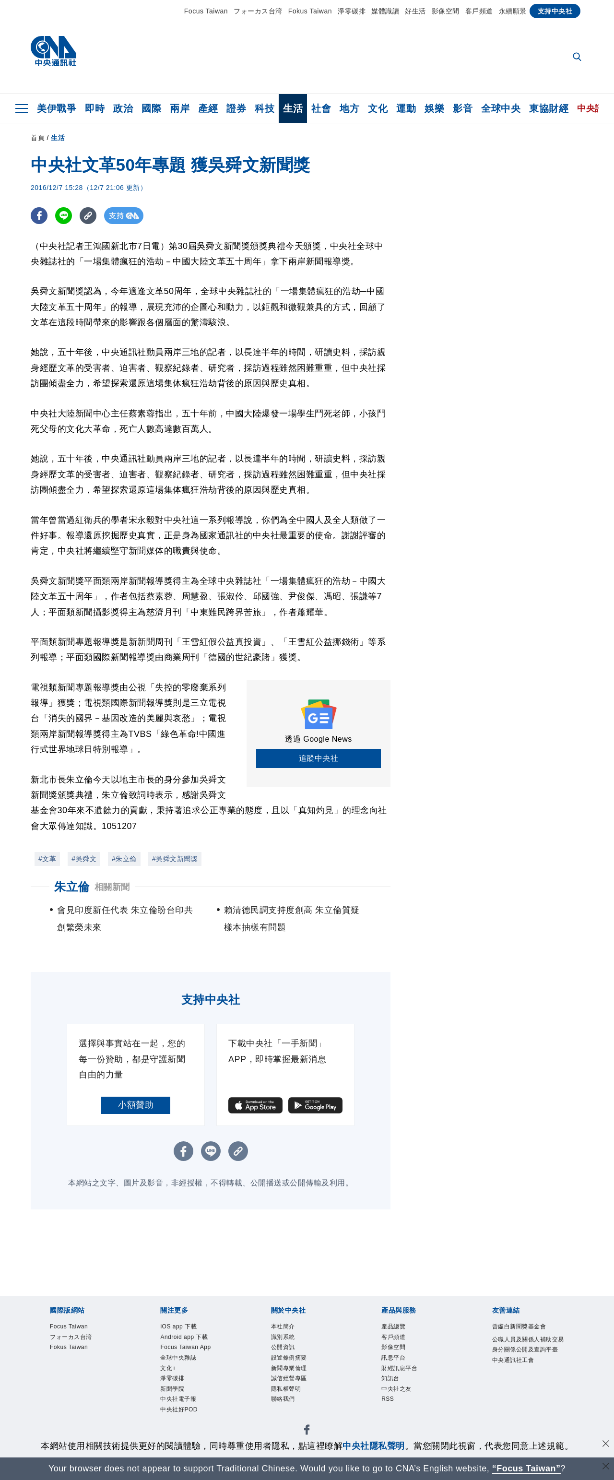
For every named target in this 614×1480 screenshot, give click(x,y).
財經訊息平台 (400, 1371)
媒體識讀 (385, 11)
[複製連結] (88, 215)
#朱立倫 (124, 859)
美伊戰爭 (56, 108)
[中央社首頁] (53, 53)
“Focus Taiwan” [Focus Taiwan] (526, 1468)
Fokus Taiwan (310, 11)
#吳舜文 (83, 859)
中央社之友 (397, 1393)
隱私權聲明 (287, 1393)
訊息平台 (394, 1360)
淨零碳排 (352, 11)
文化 (378, 108)
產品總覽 (394, 1327)
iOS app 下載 (180, 1327)
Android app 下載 (186, 1338)
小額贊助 (136, 1105)
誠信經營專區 (290, 1382)
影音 (462, 108)
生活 (293, 108)
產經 (208, 108)
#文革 (47, 859)
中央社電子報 (179, 1405)
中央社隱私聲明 (373, 1446)
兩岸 (179, 108)
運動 (406, 108)
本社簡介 (284, 1327)
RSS (388, 1405)
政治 (123, 108)
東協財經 (548, 108)
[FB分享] (39, 215)
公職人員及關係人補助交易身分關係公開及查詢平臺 (528, 1351)
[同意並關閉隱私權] (605, 1445)
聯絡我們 (284, 1405)
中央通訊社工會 (515, 1373)
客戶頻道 (479, 11)
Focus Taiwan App (188, 1349)
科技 (264, 108)
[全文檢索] (578, 57)
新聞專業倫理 (290, 1371)
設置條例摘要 (290, 1360)
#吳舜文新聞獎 (175, 859)
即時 (95, 108)
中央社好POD (180, 1416)
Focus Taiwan (206, 11)
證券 (236, 108)
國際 (151, 108)
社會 (321, 108)
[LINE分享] (63, 215)
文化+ (168, 1371)
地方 (349, 108)
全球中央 (500, 108)
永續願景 (513, 11)
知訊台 (391, 1382)
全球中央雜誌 (179, 1360)
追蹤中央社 (319, 758)
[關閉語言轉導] (605, 1467)
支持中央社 (555, 11)
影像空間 (446, 11)
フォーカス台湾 (258, 11)
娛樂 (434, 108)
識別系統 (284, 1338)
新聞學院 (173, 1393)
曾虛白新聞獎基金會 (521, 1327)
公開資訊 (284, 1349)
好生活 (415, 11)
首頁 (38, 138)
